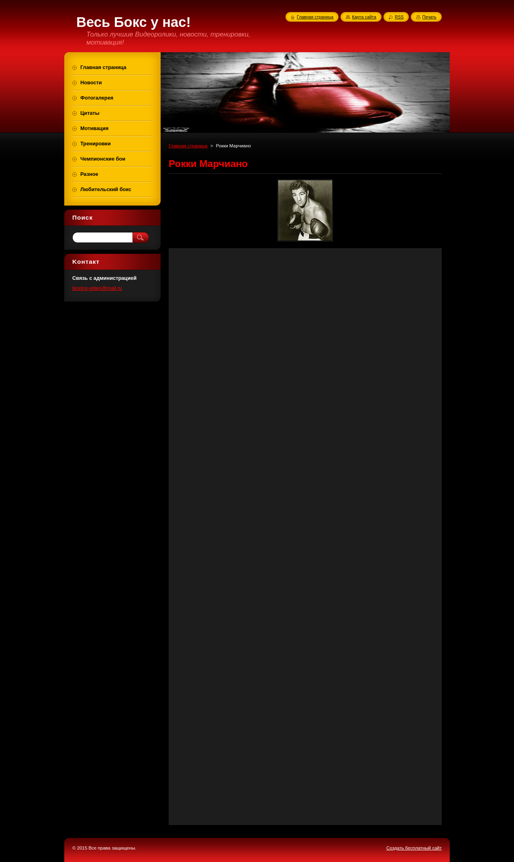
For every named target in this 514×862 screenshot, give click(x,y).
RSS (399, 16)
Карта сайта (364, 16)
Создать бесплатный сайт (414, 848)
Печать (429, 16)
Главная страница (188, 145)
